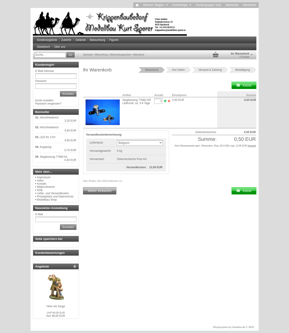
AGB (39, 190)
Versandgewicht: (100, 150)
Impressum (43, 177)
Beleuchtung (97, 40)
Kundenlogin (181, 5)
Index (40, 180)
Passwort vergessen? (48, 103)
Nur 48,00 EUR (56, 314)
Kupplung (46, 147)
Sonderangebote (47, 40)
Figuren (114, 40)
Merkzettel (232, 5)
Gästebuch (43, 46)
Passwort (41, 81)
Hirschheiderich (49, 117)
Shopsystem (220, 327)
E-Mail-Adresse (44, 71)
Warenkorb (249, 5)
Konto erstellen (44, 100)
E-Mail (39, 214)
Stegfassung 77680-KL (54, 156)
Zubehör (66, 40)
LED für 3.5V (48, 137)
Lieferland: (97, 142)
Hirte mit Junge (56, 306)
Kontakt (41, 183)
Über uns (59, 46)
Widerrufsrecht (46, 187)
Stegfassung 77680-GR (136, 100)
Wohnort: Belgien (155, 5)
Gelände (81, 40)
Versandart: (97, 159)
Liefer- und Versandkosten (53, 193)
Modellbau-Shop (47, 199)
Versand (251, 145)
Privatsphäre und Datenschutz (55, 196)
